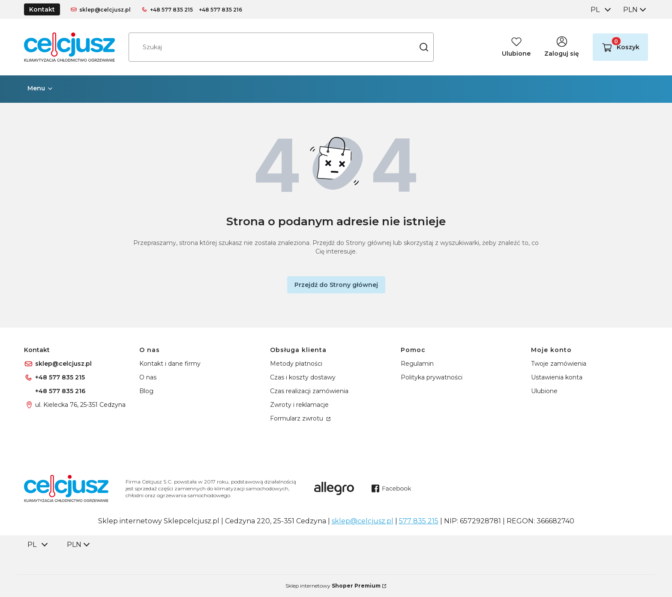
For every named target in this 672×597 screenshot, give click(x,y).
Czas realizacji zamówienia (309, 391)
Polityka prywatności (431, 377)
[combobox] (600, 9)
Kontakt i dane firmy (170, 363)
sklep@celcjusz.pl (105, 9)
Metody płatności (296, 363)
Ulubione (544, 391)
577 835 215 (418, 521)
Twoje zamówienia (558, 363)
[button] (424, 47)
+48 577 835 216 (220, 9)
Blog (146, 391)
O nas (147, 377)
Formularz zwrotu (297, 418)
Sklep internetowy (333, 585)
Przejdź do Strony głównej (336, 285)
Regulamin (417, 363)
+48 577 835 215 (171, 9)
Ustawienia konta (556, 377)
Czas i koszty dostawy (303, 377)
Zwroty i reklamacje (299, 405)
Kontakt (42, 9)
